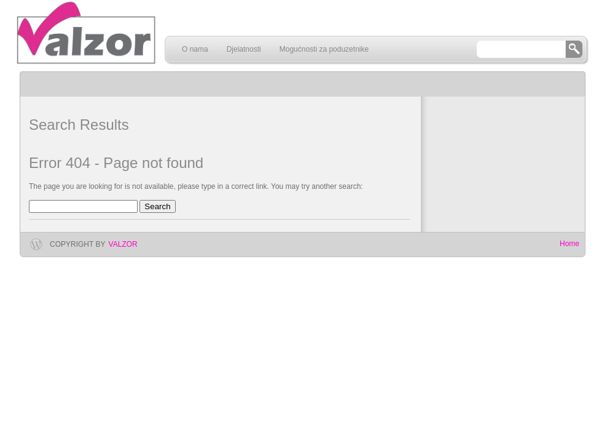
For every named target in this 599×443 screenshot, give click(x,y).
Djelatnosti (244, 49)
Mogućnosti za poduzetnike (324, 49)
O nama (195, 49)
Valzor (123, 244)
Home (569, 243)
